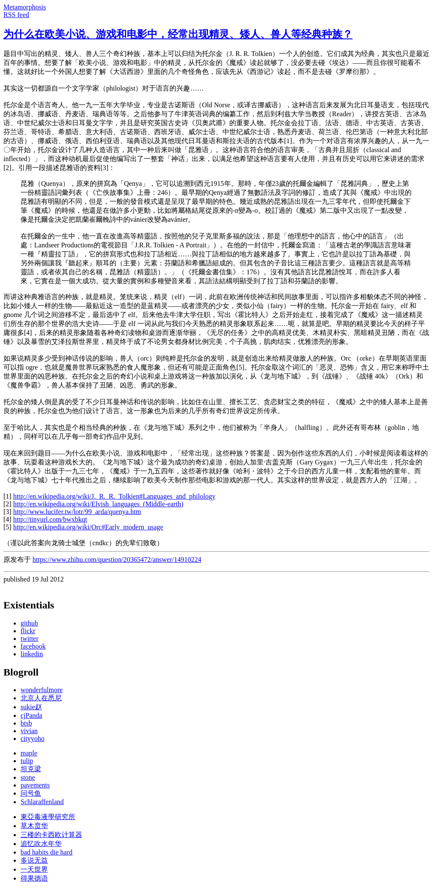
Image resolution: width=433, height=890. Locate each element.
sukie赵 (31, 707)
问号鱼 (31, 793)
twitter (30, 638)
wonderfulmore (42, 689)
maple (29, 753)
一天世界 (34, 869)
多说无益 (34, 860)
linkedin (32, 654)
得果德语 (34, 878)
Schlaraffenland (42, 801)
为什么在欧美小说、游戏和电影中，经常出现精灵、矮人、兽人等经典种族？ (178, 34)
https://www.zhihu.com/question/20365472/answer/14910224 (117, 559)
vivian (29, 730)
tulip (27, 760)
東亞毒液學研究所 (48, 816)
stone (28, 777)
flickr (28, 630)
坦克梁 (31, 769)
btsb (26, 723)
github (29, 623)
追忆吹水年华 (41, 843)
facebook (33, 646)
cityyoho (32, 738)
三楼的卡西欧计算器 (51, 834)
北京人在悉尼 (41, 698)
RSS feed (16, 14)
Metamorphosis (24, 7)
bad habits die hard (46, 852)
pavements (35, 785)
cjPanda (31, 715)
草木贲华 (34, 825)
